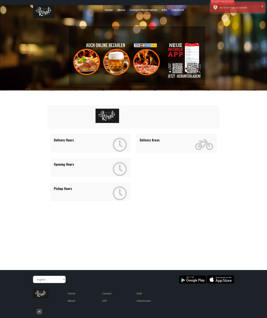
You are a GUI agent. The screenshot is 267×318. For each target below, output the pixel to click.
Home (109, 10)
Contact (107, 293)
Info (164, 10)
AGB (139, 293)
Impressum (143, 300)
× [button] (262, 6)
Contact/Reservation (143, 10)
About (121, 10)
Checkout (177, 10)
